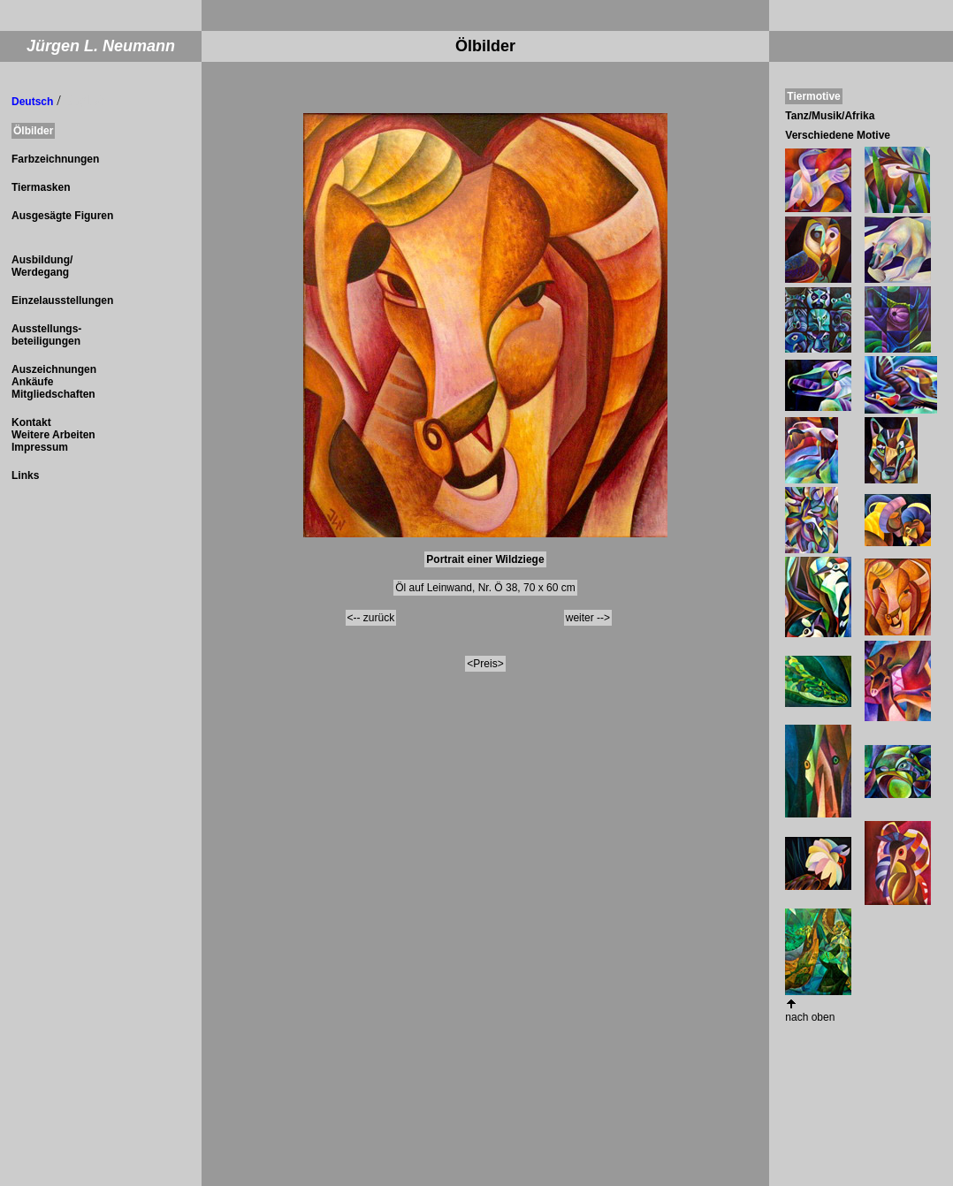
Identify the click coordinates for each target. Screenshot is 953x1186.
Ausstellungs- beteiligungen (46, 335)
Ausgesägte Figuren (62, 215)
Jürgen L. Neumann (101, 46)
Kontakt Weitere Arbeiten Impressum (53, 434)
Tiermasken (41, 187)
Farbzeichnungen (55, 159)
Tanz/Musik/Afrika (829, 116)
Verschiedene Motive (837, 135)
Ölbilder (33, 131)
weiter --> (588, 618)
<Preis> (485, 664)
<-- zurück (371, 618)
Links (25, 475)
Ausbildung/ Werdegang (41, 266)
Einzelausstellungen (62, 300)
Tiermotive (813, 96)
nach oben (810, 1017)
